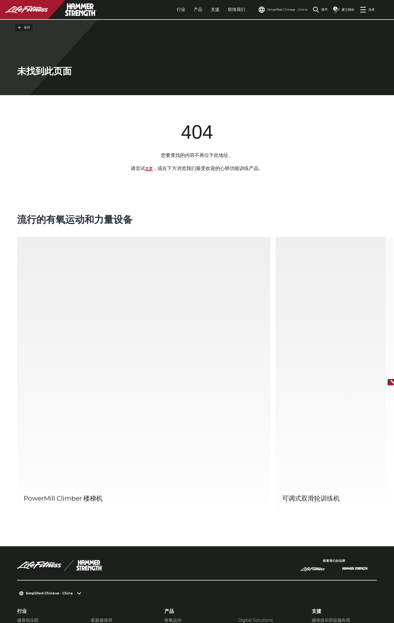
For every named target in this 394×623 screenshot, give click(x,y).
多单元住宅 (27, 492)
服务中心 (320, 483)
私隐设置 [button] (49, 590)
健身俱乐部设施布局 (331, 475)
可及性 (24, 545)
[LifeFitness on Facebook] (306, 595)
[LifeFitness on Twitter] (344, 595)
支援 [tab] (203, 9)
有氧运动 (172, 475)
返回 (23, 27)
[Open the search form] (316, 9)
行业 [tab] (168, 9)
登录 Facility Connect (43, 556)
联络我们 (224, 9)
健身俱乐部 (27, 475)
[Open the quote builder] (341, 9)
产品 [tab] (185, 9)
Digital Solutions (255, 475)
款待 (21, 483)
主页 (149, 169)
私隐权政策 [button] (75, 590)
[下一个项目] (385, 310)
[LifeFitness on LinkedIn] (287, 595)
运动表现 (99, 483)
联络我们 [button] (25, 590)
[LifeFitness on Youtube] (364, 595)
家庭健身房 (101, 475)
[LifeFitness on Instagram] (325, 595)
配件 (168, 492)
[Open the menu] (367, 9)
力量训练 (172, 483)
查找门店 (26, 525)
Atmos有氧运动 (253, 483)
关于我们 (26, 504)
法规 (22, 535)
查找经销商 (29, 515)
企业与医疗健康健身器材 (114, 492)
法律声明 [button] (100, 590)
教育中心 (320, 492)
